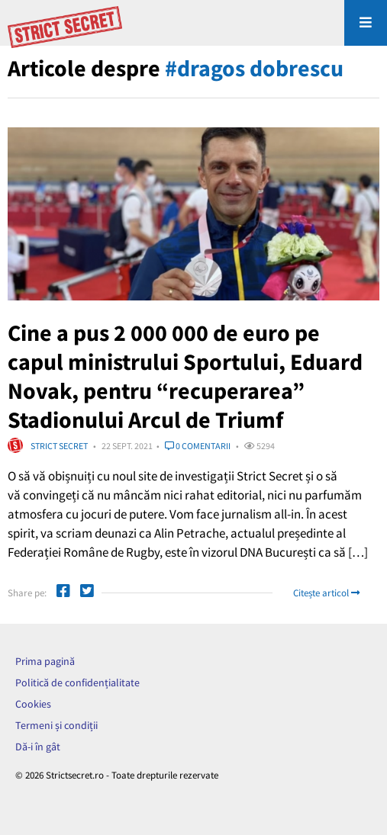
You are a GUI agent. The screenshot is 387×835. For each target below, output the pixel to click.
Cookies (33, 704)
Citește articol (326, 592)
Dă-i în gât (37, 746)
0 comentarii (198, 445)
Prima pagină (45, 661)
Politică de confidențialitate (77, 682)
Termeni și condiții (56, 725)
